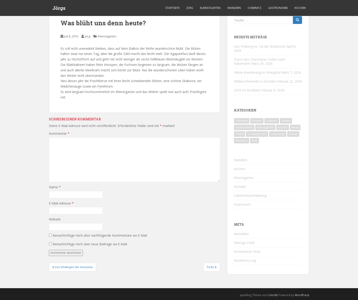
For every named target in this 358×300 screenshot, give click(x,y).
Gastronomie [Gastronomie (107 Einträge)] (244, 127)
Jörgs (59, 8)
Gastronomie (278, 8)
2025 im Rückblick (247, 90)
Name (55, 187)
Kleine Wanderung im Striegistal (257, 72)
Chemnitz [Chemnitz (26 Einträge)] (242, 121)
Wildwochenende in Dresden (255, 81)
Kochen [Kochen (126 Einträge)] (282, 127)
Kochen (300, 8)
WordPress (302, 295)
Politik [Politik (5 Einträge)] (239, 134)
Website (55, 219)
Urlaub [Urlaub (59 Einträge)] (293, 134)
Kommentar (59, 133)
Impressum (242, 204)
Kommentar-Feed (247, 251)
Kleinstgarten (210, 8)
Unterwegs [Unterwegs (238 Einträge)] (278, 134)
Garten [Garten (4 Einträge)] (286, 121)
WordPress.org (245, 260)
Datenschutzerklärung (250, 195)
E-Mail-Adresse (61, 203)
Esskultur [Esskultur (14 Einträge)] (271, 121)
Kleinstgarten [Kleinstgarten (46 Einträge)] (265, 127)
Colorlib (272, 295)
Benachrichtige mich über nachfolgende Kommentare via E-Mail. (100, 235)
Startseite (172, 8)
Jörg (190, 8)
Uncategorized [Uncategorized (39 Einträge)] (257, 134)
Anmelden (241, 234)
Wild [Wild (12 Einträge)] (254, 140)
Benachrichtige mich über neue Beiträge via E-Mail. (90, 244)
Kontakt (240, 186)
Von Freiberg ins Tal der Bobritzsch (260, 46)
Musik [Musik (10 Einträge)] (295, 127)
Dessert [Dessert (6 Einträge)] (257, 121)
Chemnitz (254, 8)
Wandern (234, 8)
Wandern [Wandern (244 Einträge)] (241, 140)
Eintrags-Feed (244, 243)
